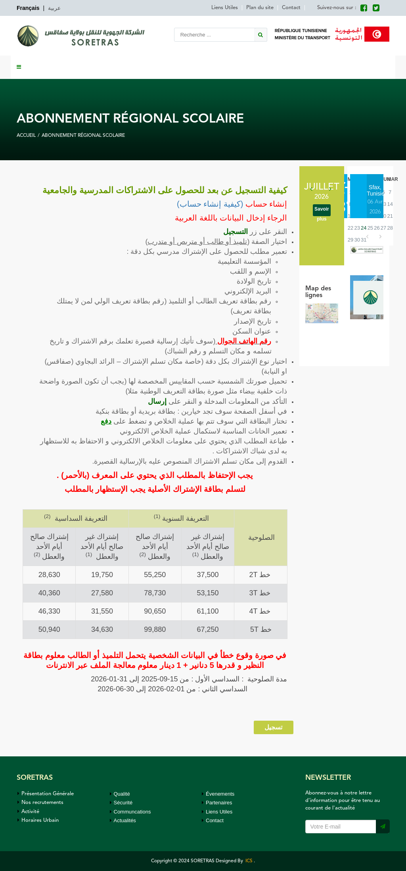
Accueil (26, 135)
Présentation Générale (45, 793)
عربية (54, 8)
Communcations (130, 812)
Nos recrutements (40, 802)
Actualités (123, 820)
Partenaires (217, 803)
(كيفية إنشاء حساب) (210, 204)
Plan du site (260, 7)
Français (28, 8)
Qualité (120, 794)
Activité (28, 811)
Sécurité (121, 803)
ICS (248, 861)
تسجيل (273, 727)
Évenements (218, 794)
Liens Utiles (224, 7)
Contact (291, 7)
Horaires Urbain (38, 820)
